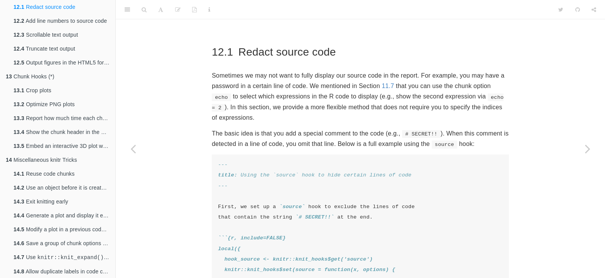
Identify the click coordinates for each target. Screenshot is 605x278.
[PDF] (194, 9)
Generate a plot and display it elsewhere (64, 215)
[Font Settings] (160, 9)
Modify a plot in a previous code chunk (64, 229)
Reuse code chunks (44, 174)
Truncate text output (44, 49)
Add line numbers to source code (60, 21)
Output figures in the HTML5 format (63, 62)
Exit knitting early (41, 201)
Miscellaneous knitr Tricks (41, 160)
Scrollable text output (46, 35)
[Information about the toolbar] (209, 9)
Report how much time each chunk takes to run (64, 118)
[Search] (144, 9)
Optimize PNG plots (44, 104)
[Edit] (177, 9)
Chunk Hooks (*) (30, 76)
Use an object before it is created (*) (64, 188)
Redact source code (44, 7)
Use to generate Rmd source (64, 257)
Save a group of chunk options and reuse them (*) (64, 243)
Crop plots (32, 90)
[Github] (578, 9)
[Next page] (587, 148)
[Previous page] (133, 148)
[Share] (594, 9)
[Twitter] (561, 9)
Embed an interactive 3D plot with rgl (64, 146)
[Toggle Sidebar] (127, 9)
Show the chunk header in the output (64, 132)
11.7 (388, 86)
